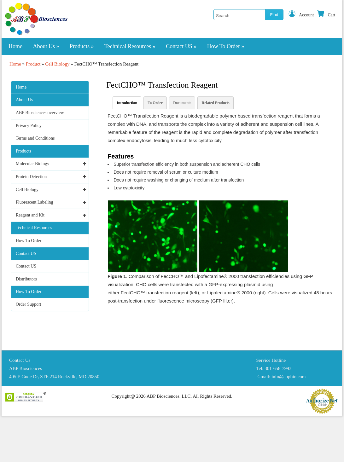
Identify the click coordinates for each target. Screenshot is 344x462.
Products (82, 46)
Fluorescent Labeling (34, 202)
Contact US (181, 46)
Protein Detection (31, 176)
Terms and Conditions (35, 138)
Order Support (28, 304)
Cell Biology (57, 63)
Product (33, 63)
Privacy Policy (29, 125)
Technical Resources (129, 46)
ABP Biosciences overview (40, 112)
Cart (326, 15)
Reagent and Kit (30, 215)
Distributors (26, 279)
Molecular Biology (32, 163)
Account (301, 15)
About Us (46, 46)
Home (15, 46)
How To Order (225, 46)
